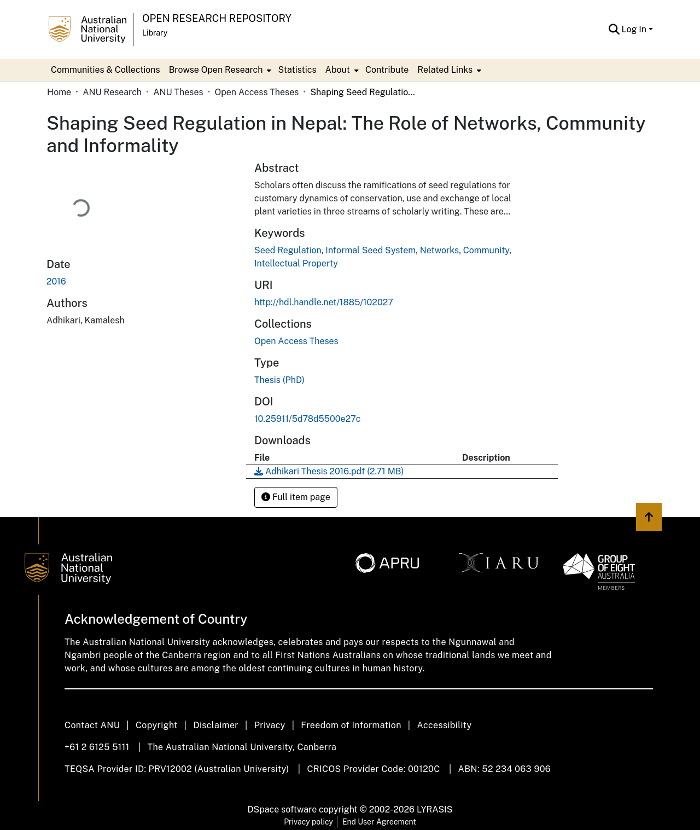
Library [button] (154, 32)
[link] (296, 341)
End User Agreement (379, 821)
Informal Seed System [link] (370, 250)
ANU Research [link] (112, 92)
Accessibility (444, 725)
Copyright (157, 725)
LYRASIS (434, 809)
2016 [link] (56, 281)
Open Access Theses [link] (257, 92)
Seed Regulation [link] (288, 250)
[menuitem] (219, 70)
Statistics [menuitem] (297, 70)
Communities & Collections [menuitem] (105, 70)
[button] (614, 29)
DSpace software (282, 809)
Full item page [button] (295, 497)
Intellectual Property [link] (296, 263)
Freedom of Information (351, 725)
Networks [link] (439, 250)
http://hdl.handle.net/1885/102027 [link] (323, 302)
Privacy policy (308, 821)
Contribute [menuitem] (387, 70)
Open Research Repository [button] (216, 18)
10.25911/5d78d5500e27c (307, 419)
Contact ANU (92, 725)
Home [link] (59, 92)
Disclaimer (215, 725)
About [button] (337, 70)
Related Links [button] (444, 70)
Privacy (269, 725)
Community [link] (486, 250)
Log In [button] (635, 29)
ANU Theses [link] (178, 92)
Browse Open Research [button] (216, 70)
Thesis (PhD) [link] (279, 380)
